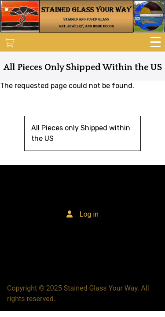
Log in (89, 214)
